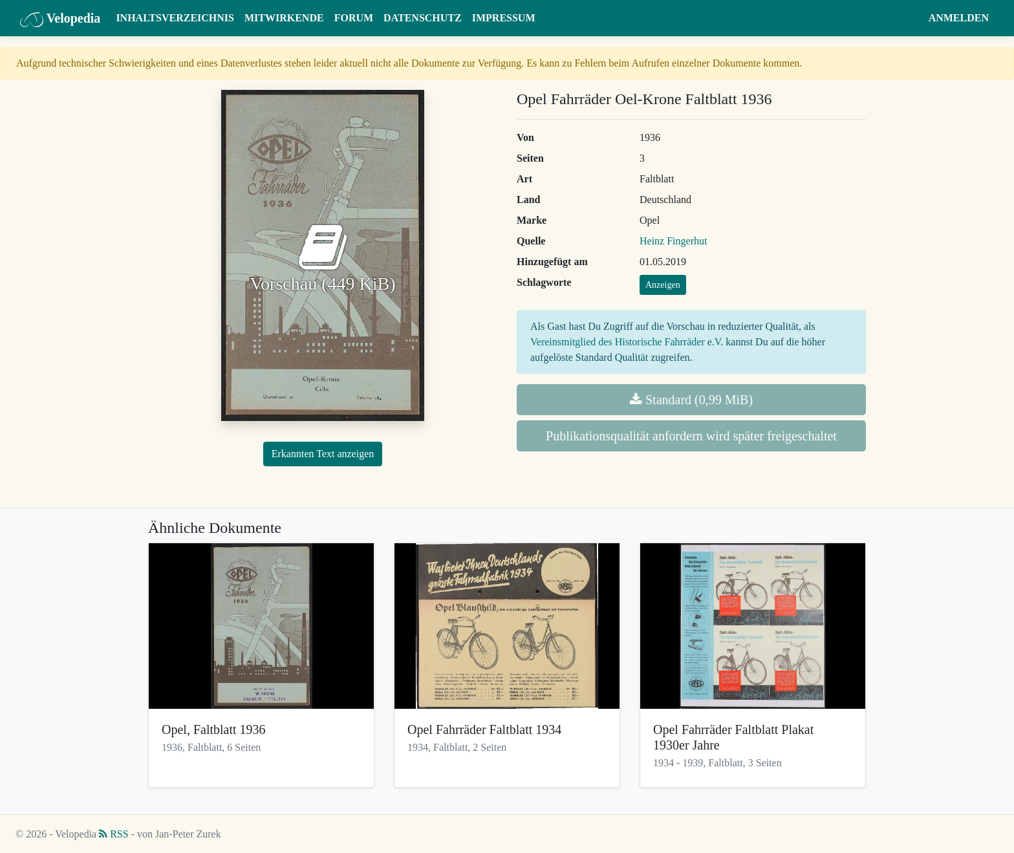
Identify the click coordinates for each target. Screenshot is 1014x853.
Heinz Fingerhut (673, 240)
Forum (353, 17)
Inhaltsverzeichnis (175, 17)
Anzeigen (662, 285)
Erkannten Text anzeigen (323, 453)
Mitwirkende (284, 17)
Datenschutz (422, 17)
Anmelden (959, 17)
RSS (113, 833)
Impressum (503, 17)
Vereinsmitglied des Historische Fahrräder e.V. (626, 341)
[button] (911, 18)
